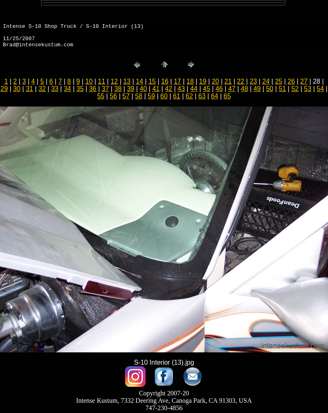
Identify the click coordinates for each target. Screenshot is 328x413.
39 (130, 88)
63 (202, 96)
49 (257, 88)
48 (244, 88)
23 (253, 81)
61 (176, 96)
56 (113, 96)
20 (215, 81)
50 (269, 88)
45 (206, 88)
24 (266, 81)
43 (181, 88)
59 (151, 96)
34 (67, 88)
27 (304, 81)
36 (92, 88)
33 (55, 88)
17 (177, 81)
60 (164, 96)
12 (114, 81)
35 (80, 88)
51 (282, 88)
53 (308, 88)
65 (227, 96)
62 (189, 96)
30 (16, 88)
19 (203, 81)
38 (118, 88)
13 (127, 81)
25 (278, 81)
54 (320, 88)
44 (194, 88)
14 (139, 81)
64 (214, 96)
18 (190, 81)
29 (4, 88)
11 (101, 81)
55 (101, 96)
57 (126, 96)
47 (231, 88)
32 (42, 88)
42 (168, 88)
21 (228, 81)
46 (219, 88)
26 (291, 81)
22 (240, 81)
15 (152, 81)
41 (155, 88)
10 (89, 81)
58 (138, 96)
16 (165, 81)
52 (295, 88)
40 (143, 88)
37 (105, 88)
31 (29, 88)
